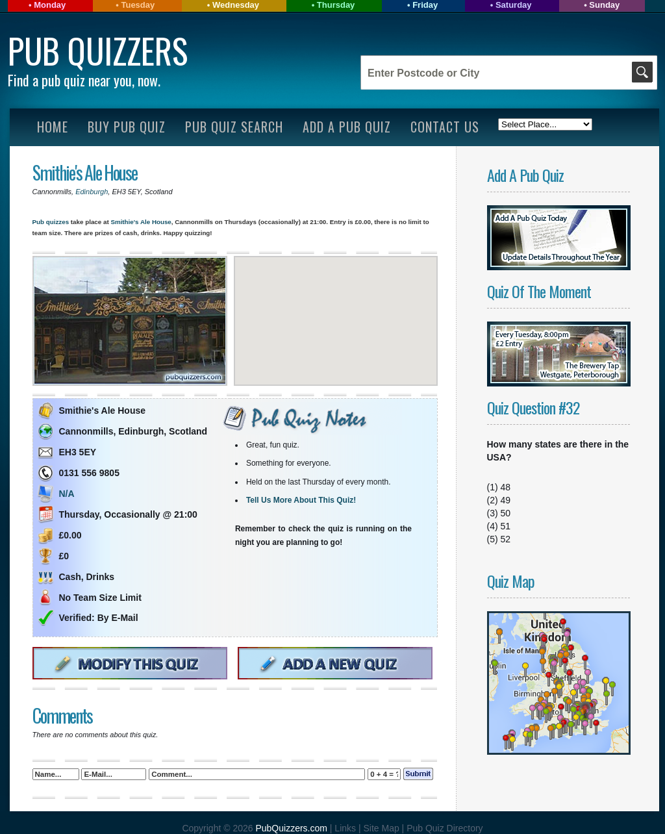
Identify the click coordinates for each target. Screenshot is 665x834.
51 (506, 526)
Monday (50, 5)
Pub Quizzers (98, 50)
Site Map (382, 828)
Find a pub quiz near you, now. (84, 80)
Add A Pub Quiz (347, 126)
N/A (67, 493)
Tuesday (138, 5)
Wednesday (235, 5)
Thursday (336, 5)
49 (506, 500)
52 (506, 539)
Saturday (514, 5)
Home (52, 126)
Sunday (604, 5)
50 (506, 513)
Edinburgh (91, 192)
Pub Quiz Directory (445, 828)
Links (345, 828)
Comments (62, 715)
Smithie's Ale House (84, 172)
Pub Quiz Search (234, 126)
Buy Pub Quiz (127, 126)
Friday (425, 5)
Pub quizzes (50, 221)
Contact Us (444, 126)
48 (506, 487)
